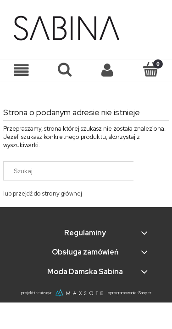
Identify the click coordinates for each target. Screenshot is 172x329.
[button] (21, 70)
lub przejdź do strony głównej (42, 193)
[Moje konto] (107, 70)
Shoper (145, 293)
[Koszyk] (150, 69)
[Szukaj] (64, 69)
